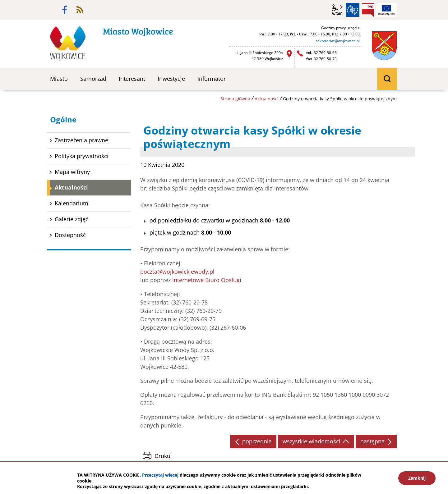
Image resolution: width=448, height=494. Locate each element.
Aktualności (267, 99)
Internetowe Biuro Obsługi (206, 280)
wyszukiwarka (387, 79)
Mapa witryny (72, 172)
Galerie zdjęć (71, 219)
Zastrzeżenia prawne (81, 140)
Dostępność (70, 235)
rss (80, 10)
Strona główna (235, 99)
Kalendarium (71, 203)
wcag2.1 (337, 10)
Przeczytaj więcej (160, 475)
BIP (368, 10)
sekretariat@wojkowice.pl (338, 40)
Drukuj (163, 456)
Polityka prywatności (82, 156)
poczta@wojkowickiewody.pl (177, 271)
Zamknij (417, 478)
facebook (65, 10)
